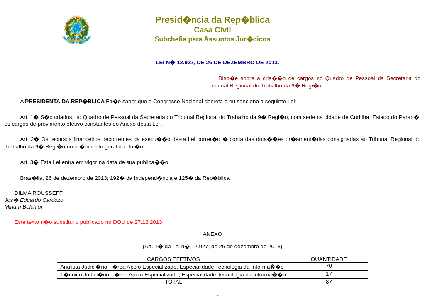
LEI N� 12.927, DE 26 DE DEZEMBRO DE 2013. (217, 62)
